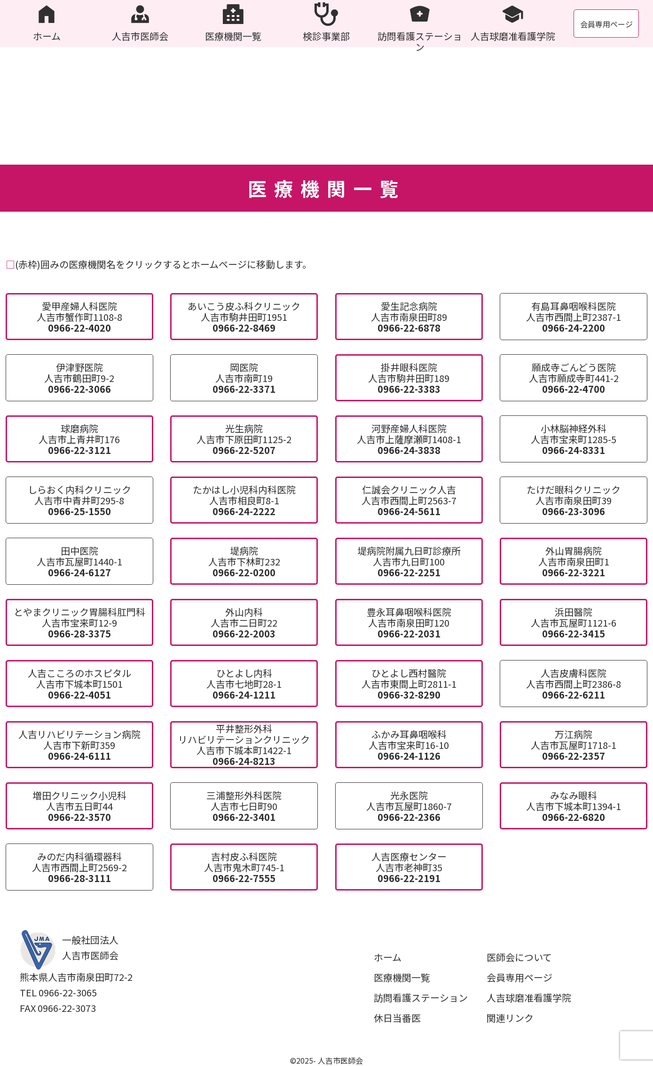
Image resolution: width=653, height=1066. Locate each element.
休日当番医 (397, 1018)
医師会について (519, 957)
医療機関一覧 (402, 977)
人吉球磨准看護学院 (529, 997)
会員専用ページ (606, 24)
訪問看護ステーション (421, 997)
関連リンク (510, 1018)
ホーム (387, 957)
